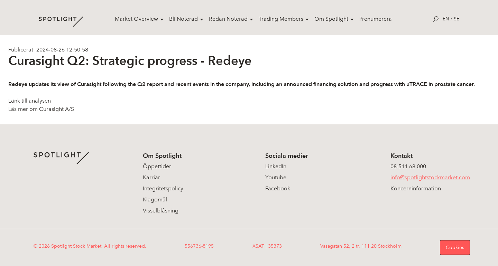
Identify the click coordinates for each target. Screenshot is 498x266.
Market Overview (136, 19)
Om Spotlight (331, 19)
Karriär (151, 177)
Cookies (455, 247)
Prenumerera (375, 19)
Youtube (275, 177)
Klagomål (155, 199)
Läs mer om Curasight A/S (41, 109)
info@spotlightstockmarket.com (430, 177)
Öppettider (157, 166)
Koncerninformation (415, 188)
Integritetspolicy (163, 188)
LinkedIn (275, 166)
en (446, 19)
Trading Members (281, 19)
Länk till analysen (29, 100)
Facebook (277, 188)
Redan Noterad (228, 19)
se (456, 19)
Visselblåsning (160, 210)
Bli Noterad (183, 19)
